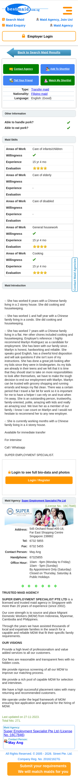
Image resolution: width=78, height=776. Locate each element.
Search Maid (13, 19)
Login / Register (39, 480)
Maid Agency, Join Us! (54, 19)
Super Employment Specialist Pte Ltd (44, 500)
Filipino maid (39, 93)
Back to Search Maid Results (39, 52)
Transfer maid (40, 89)
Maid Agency (61, 25)
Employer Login (37, 36)
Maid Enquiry (13, 25)
